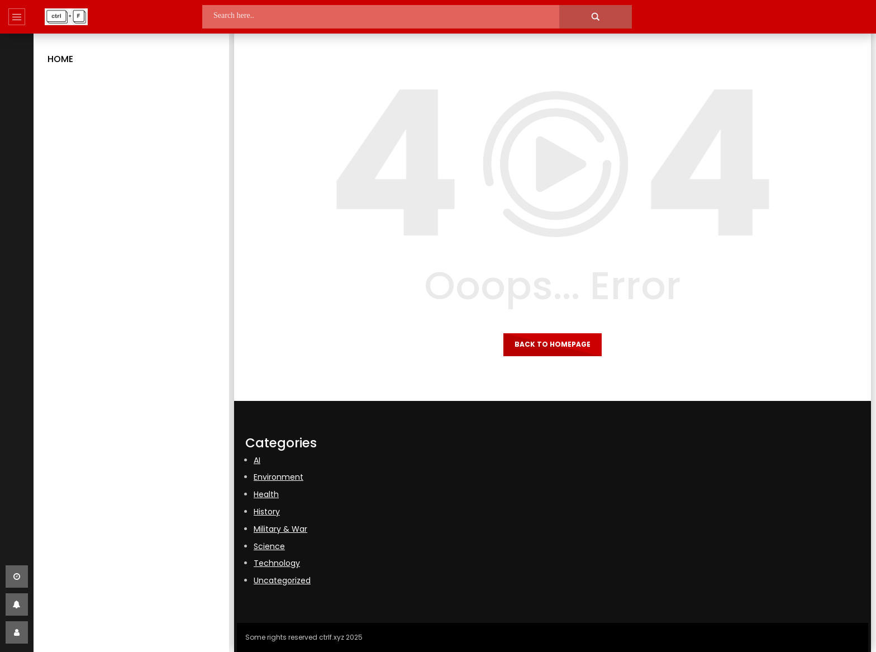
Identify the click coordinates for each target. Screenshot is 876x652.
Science (269, 546)
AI (257, 460)
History (267, 511)
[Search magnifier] (595, 17)
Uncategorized (282, 580)
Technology (277, 563)
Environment (278, 477)
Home (60, 59)
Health (266, 494)
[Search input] (392, 15)
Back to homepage (553, 344)
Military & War (280, 529)
